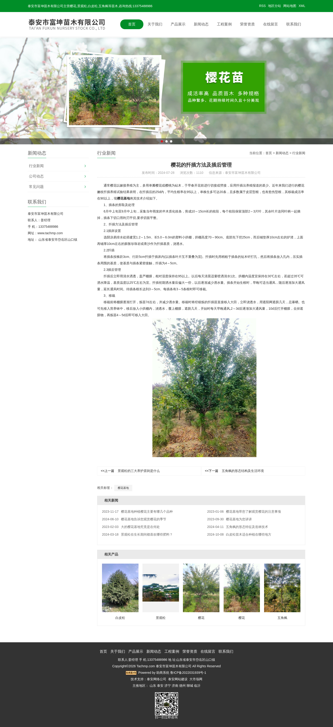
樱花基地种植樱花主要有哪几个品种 (137, 511)
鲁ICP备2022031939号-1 (188, 672)
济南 (175, 685)
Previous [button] (65, 106)
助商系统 (162, 672)
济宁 (167, 685)
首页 (132, 24)
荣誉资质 (247, 24)
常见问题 (36, 187)
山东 (153, 685)
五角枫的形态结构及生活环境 (234, 471)
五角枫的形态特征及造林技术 (237, 527)
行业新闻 (36, 166)
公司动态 (36, 176)
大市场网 (195, 679)
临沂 (197, 685)
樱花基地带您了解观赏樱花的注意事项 (244, 511)
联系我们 (293, 24)
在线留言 (270, 24)
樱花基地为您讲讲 (229, 519)
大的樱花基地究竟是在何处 (131, 527)
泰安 (160, 685)
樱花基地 (123, 198)
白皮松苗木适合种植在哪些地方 (239, 534)
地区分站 (274, 6)
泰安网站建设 (178, 679)
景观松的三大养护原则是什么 (130, 471)
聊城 (190, 685)
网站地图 (289, 6)
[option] (166, 106)
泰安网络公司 (156, 679)
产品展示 (178, 24)
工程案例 (224, 24)
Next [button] (267, 106)
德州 (182, 685)
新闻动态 (201, 24)
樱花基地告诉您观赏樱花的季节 (134, 519)
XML (302, 6)
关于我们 (155, 24)
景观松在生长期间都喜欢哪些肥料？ (137, 534)
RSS (262, 6)
